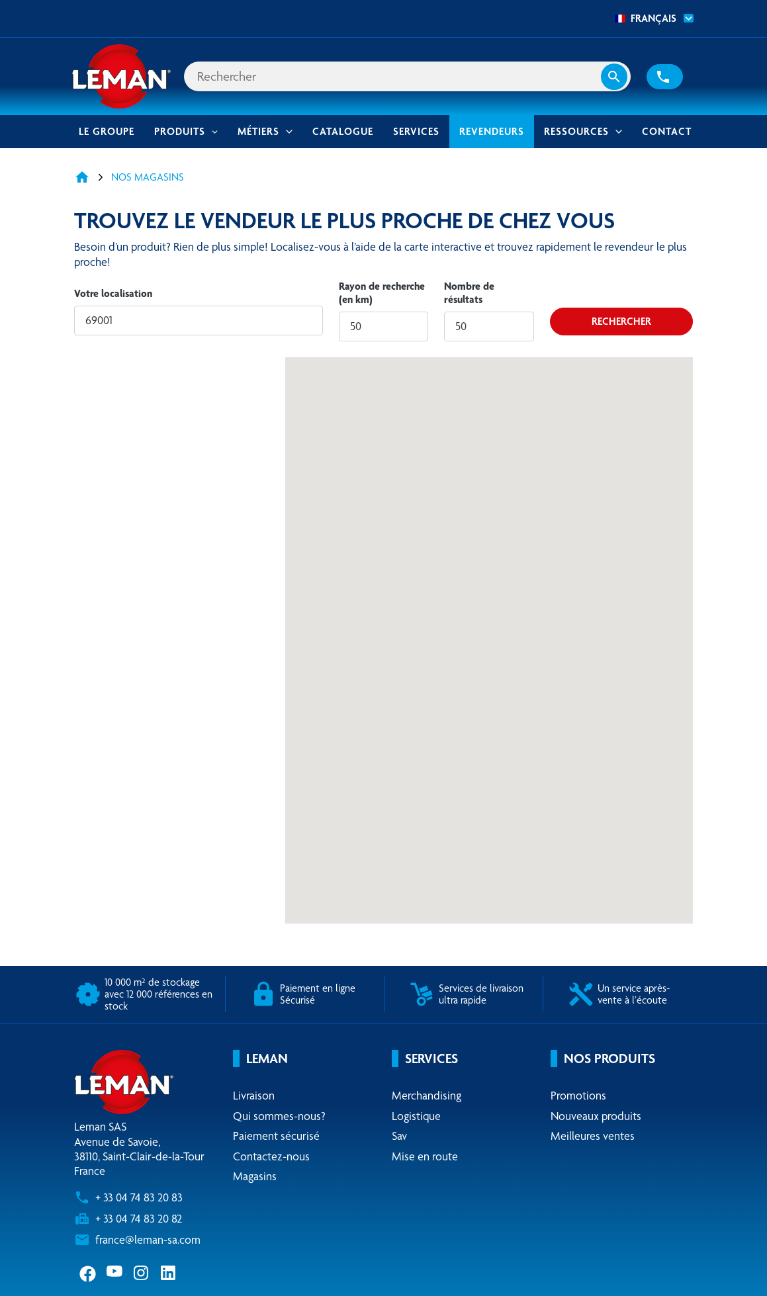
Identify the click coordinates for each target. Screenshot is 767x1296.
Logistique (416, 1116)
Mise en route (425, 1156)
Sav (399, 1136)
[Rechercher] (407, 76)
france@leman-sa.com (148, 1239)
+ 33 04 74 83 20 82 (138, 1218)
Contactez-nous (271, 1156)
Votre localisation (113, 293)
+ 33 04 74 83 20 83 (139, 1197)
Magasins (255, 1176)
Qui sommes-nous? (279, 1116)
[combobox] (650, 18)
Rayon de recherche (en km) (382, 293)
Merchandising (426, 1095)
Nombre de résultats (469, 293)
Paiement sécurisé (276, 1136)
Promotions (578, 1095)
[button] (665, 76)
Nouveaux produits (596, 1116)
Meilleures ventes (593, 1136)
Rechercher (621, 321)
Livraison (254, 1095)
